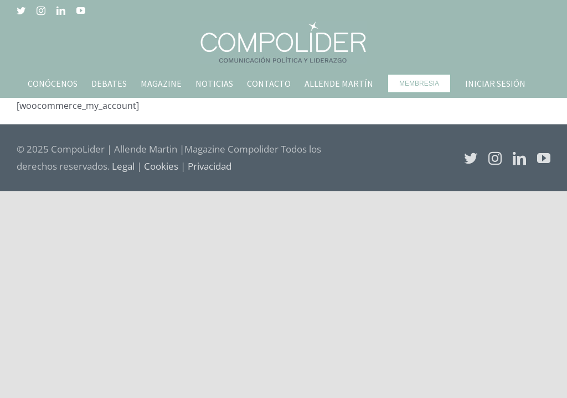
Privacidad (209, 166)
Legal (123, 166)
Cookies (161, 166)
